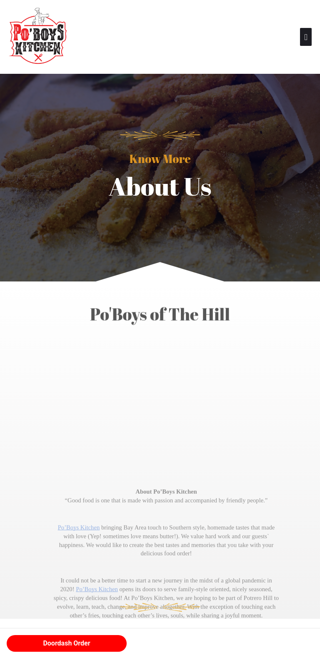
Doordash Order (66, 643)
